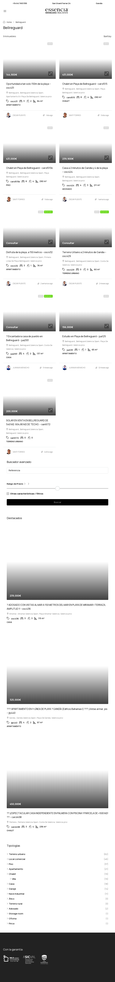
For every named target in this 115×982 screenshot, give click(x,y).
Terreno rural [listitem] (14, 903)
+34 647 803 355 (20, 3)
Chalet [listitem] (11, 874)
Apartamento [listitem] (15, 869)
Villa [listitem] (13, 878)
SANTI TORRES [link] (75, 115)
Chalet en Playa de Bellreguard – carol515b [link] (29, 168)
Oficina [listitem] (11, 918)
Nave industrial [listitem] (15, 893)
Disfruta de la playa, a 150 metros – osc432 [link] (29, 252)
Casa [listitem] (10, 883)
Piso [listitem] (10, 864)
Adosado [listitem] (12, 908)
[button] (57, 494)
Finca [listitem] (10, 923)
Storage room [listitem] (15, 913)
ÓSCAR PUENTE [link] (19, 115)
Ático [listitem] (10, 898)
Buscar (57, 502)
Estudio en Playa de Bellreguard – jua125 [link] (84, 336)
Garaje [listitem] (11, 888)
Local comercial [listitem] (16, 859)
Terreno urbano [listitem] (16, 854)
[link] (29, 59)
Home (9, 22)
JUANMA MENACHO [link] (21, 367)
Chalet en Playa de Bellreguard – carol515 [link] (84, 83)
